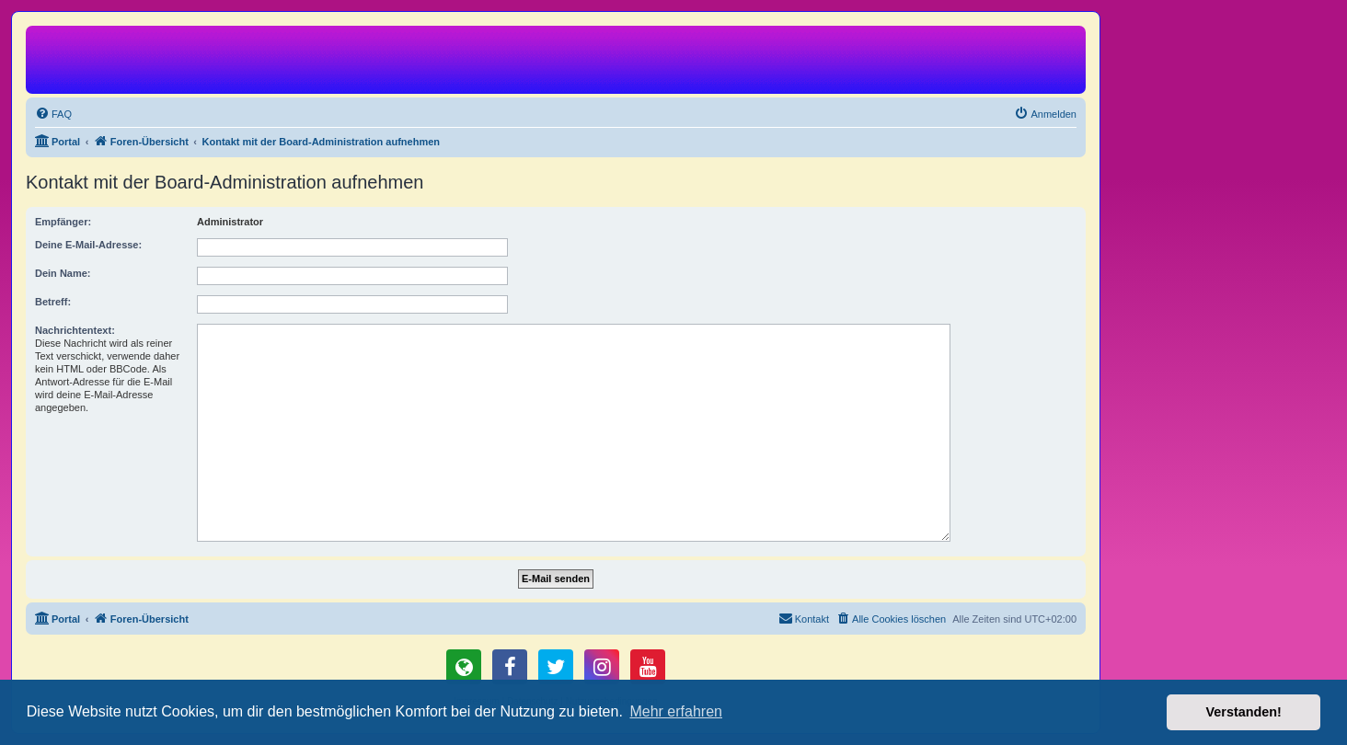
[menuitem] (53, 114)
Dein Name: (63, 273)
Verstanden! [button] (1244, 712)
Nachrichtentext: (75, 330)
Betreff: (53, 301)
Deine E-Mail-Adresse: (88, 244)
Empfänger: (63, 221)
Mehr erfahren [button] (675, 711)
